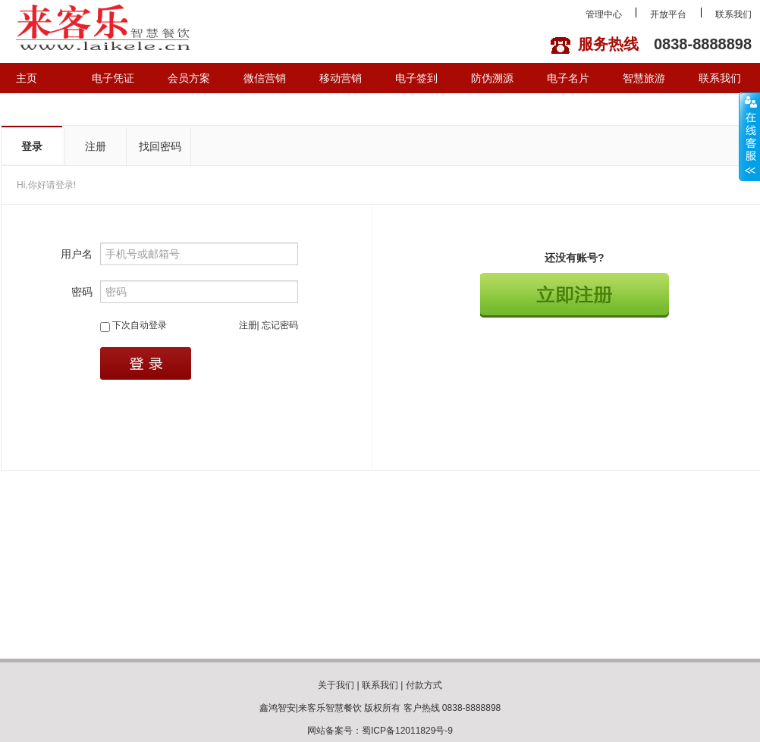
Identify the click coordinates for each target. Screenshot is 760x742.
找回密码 (160, 146)
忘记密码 (280, 325)
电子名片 (568, 78)
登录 (31, 146)
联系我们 (733, 14)
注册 (95, 146)
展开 (749, 136)
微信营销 (264, 78)
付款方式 (424, 685)
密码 (82, 292)
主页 (26, 78)
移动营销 (340, 78)
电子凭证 (113, 78)
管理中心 (604, 14)
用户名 (77, 254)
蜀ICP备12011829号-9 (407, 730)
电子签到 (416, 78)
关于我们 (336, 685)
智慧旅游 (644, 78)
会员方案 (189, 78)
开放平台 (668, 14)
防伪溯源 (492, 78)
